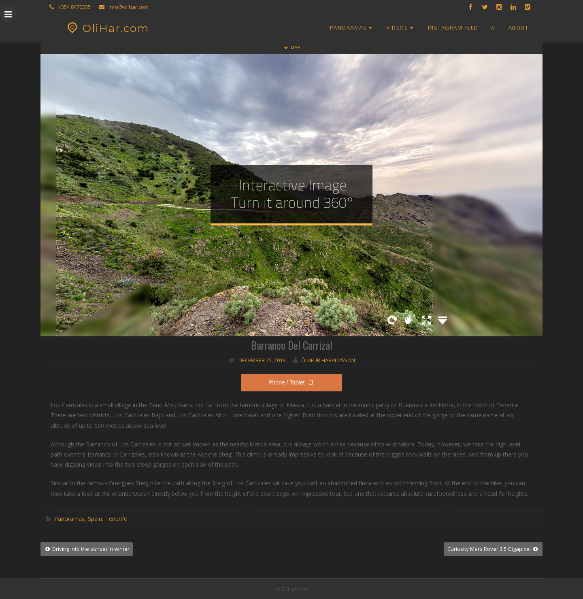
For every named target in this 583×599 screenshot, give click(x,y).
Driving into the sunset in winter (87, 548)
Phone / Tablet (291, 382)
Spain (95, 519)
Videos (400, 27)
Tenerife (116, 519)
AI (493, 27)
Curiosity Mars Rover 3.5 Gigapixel (493, 548)
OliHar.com (107, 28)
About (519, 27)
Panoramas (352, 27)
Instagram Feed (453, 27)
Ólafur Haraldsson (328, 360)
